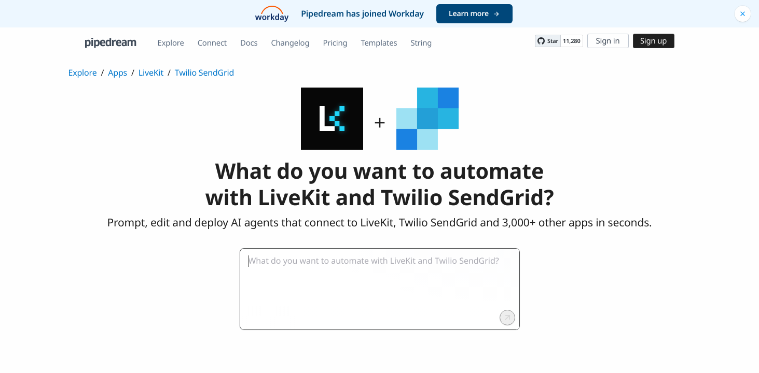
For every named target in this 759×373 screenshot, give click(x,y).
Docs (248, 43)
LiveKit (151, 72)
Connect (212, 43)
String (421, 43)
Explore (171, 43)
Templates (379, 43)
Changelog (290, 43)
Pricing (335, 43)
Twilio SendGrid (204, 72)
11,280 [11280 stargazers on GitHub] (571, 41)
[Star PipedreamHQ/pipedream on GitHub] (548, 41)
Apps (117, 72)
